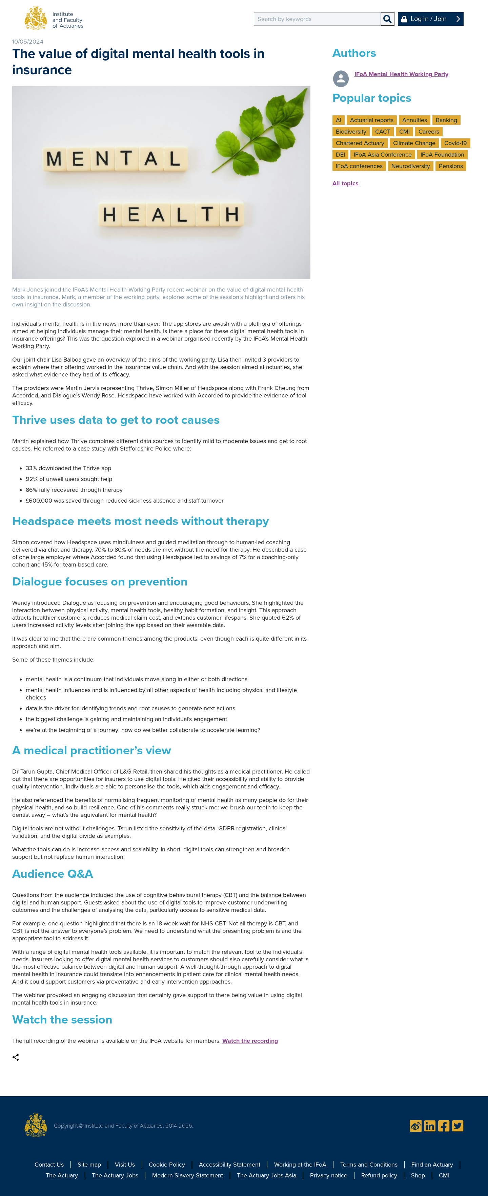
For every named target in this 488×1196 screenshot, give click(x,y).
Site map (89, 1164)
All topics (345, 183)
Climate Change (414, 143)
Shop (418, 1175)
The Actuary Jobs (115, 1175)
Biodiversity (351, 131)
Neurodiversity (410, 166)
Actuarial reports (371, 120)
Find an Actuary (432, 1164)
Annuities (414, 120)
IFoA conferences (359, 166)
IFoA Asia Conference (383, 154)
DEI (340, 154)
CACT (382, 131)
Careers (429, 131)
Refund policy (379, 1175)
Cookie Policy (167, 1164)
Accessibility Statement (229, 1164)
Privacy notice (328, 1175)
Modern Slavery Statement (187, 1175)
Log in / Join (429, 19)
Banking (446, 120)
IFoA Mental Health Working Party (401, 74)
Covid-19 (455, 143)
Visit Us (125, 1164)
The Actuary (62, 1175)
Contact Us (49, 1164)
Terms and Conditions (369, 1164)
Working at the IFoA (300, 1164)
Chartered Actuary (360, 143)
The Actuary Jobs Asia (266, 1175)
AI (338, 120)
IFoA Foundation (442, 154)
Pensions (451, 166)
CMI (404, 131)
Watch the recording (250, 1040)
